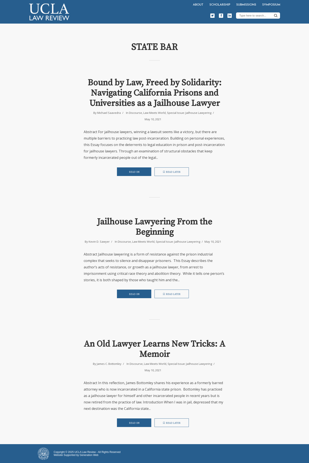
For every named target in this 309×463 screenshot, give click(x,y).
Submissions (246, 4)
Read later (171, 172)
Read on (134, 172)
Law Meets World (154, 113)
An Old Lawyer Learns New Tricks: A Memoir (154, 349)
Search (275, 15)
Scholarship (219, 4)
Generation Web (89, 455)
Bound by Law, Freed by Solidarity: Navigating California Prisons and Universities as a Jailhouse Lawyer (154, 93)
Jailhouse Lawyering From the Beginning (154, 227)
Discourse (135, 113)
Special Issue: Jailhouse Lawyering (189, 113)
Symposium (271, 4)
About (198, 4)
